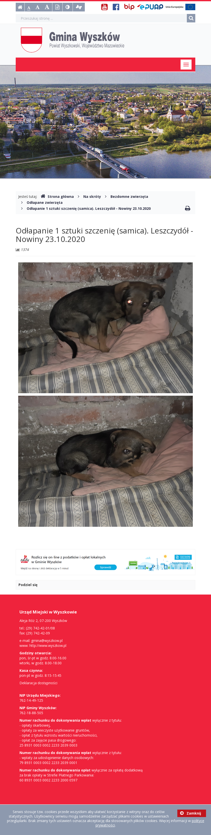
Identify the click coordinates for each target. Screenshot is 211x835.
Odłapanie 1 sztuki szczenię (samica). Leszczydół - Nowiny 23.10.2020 (89, 208)
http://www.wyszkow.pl (47, 645)
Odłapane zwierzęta (45, 202)
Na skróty (92, 196)
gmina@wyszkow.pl (47, 640)
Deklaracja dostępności (38, 683)
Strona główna (57, 196)
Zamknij (190, 813)
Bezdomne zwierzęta (129, 196)
